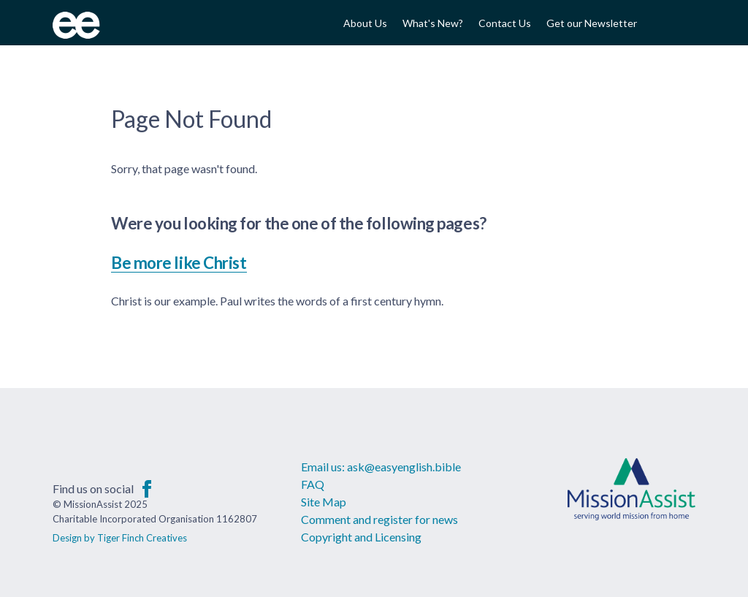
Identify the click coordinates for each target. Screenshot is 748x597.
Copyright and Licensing (361, 537)
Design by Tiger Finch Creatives (120, 538)
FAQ (312, 484)
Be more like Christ (179, 263)
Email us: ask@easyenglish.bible (381, 467)
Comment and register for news (379, 519)
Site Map (323, 502)
